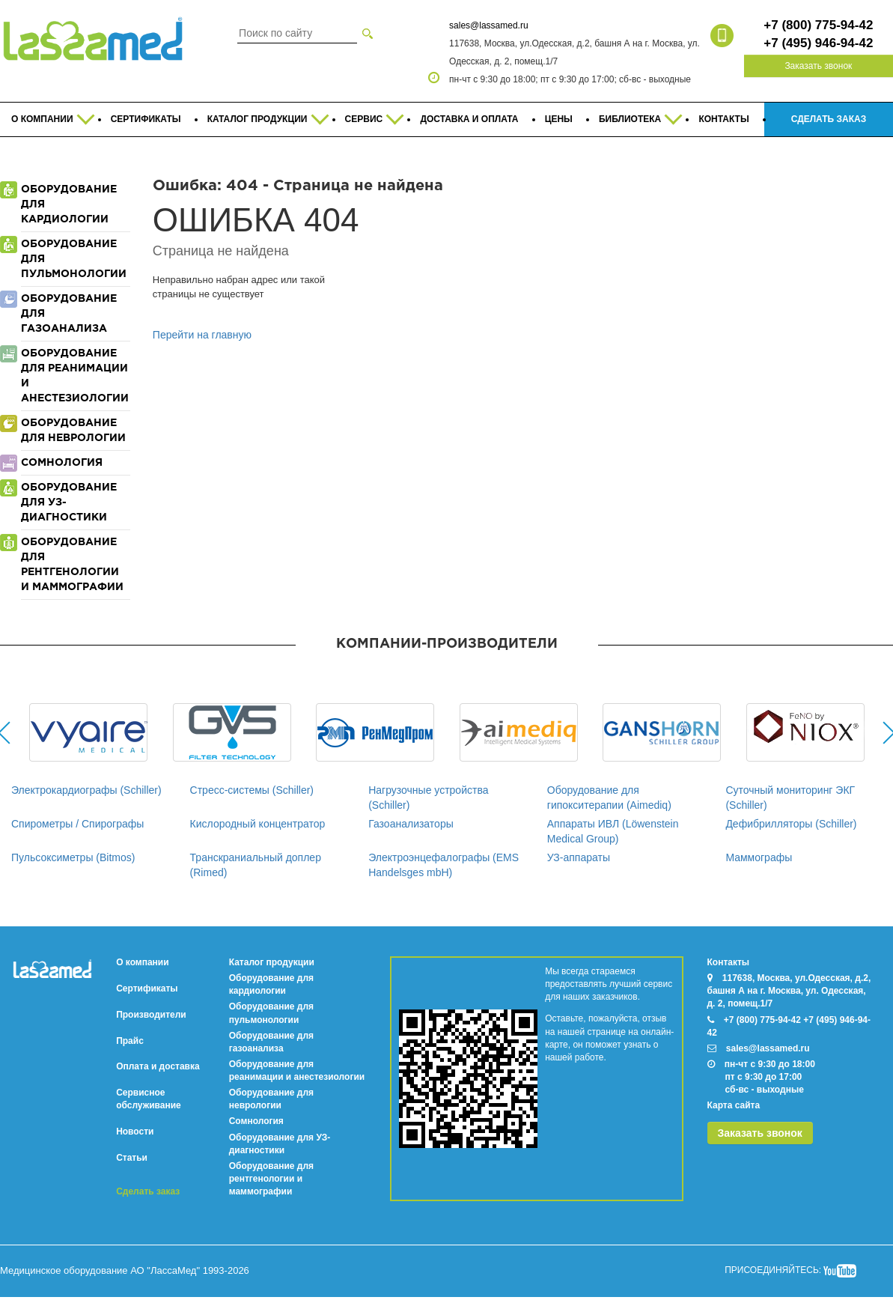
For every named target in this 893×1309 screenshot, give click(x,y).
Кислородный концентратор (258, 824)
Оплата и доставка (158, 1066)
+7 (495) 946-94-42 (818, 43)
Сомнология (256, 1121)
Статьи (131, 1157)
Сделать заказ (148, 1191)
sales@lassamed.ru (488, 25)
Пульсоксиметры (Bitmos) (73, 857)
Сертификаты (146, 988)
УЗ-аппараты (578, 857)
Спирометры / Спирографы (77, 824)
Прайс (130, 1041)
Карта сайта (734, 1105)
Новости (134, 1131)
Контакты (728, 962)
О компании (142, 962)
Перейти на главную (202, 335)
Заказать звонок (818, 66)
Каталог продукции (271, 962)
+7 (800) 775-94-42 (818, 25)
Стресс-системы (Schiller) (252, 790)
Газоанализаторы (411, 824)
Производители (151, 1014)
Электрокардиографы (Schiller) (86, 790)
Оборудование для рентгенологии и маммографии (271, 1179)
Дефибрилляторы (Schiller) (790, 824)
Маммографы (758, 857)
